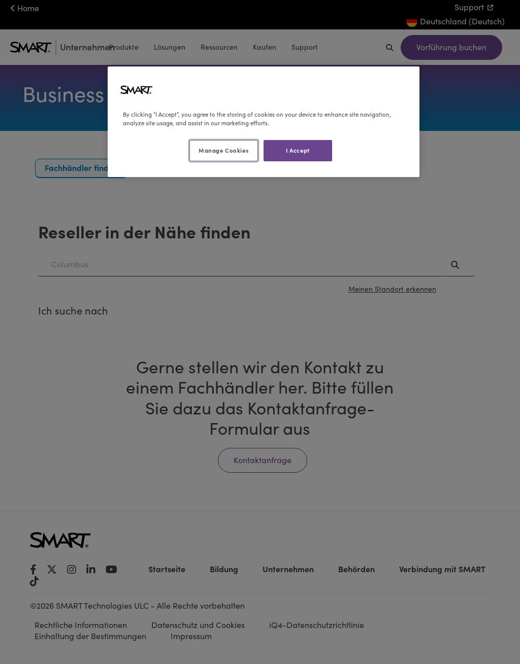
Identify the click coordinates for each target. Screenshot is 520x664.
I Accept (298, 150)
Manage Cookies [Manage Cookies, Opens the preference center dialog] (223, 150)
